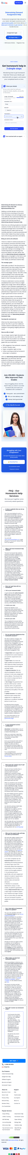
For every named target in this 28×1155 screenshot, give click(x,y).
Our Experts (17, 1098)
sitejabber (12, 979)
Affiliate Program (6, 1079)
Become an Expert (6, 1082)
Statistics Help (18, 1125)
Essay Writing (5, 1114)
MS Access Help (6, 1125)
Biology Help (18, 1122)
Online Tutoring (6, 1116)
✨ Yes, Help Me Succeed (14, 405)
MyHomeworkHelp (13, 1140)
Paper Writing (18, 1119)
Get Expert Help (14, 37)
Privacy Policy (8, 756)
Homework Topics (6, 1085)
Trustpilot (7, 980)
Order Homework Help (7, 1074)
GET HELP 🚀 (14, 1061)
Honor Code (5, 1095)
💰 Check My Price (14, 462)
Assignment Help (6, 1076)
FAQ (15, 1092)
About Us (16, 1100)
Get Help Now (18, 2)
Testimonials (17, 1095)
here (8, 982)
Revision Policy (5, 1103)
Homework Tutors (19, 1116)
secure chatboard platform (14, 914)
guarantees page (9, 718)
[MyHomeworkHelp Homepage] (7, 2)
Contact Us (17, 1103)
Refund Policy (5, 1100)
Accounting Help (6, 1122)
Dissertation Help (19, 1114)
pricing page (20, 827)
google (19, 978)
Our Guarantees (6, 1106)
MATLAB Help (5, 1119)
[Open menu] (25, 2)
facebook (7, 979)
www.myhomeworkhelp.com (12, 539)
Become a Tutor (6, 1092)
